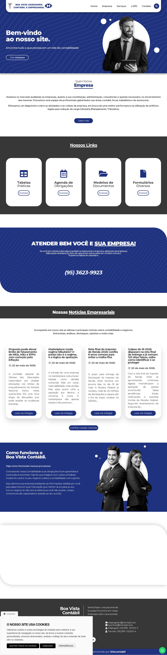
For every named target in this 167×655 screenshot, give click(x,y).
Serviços (121, 6)
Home (94, 6)
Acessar (23, 195)
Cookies (9, 614)
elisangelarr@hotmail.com (120, 622)
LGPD (134, 6)
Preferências (66, 646)
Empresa (107, 6)
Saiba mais (83, 123)
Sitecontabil (118, 651)
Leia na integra (24, 413)
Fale (17, 57)
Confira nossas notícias (83, 427)
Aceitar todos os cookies (23, 646)
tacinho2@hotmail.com (119, 625)
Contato (146, 6)
